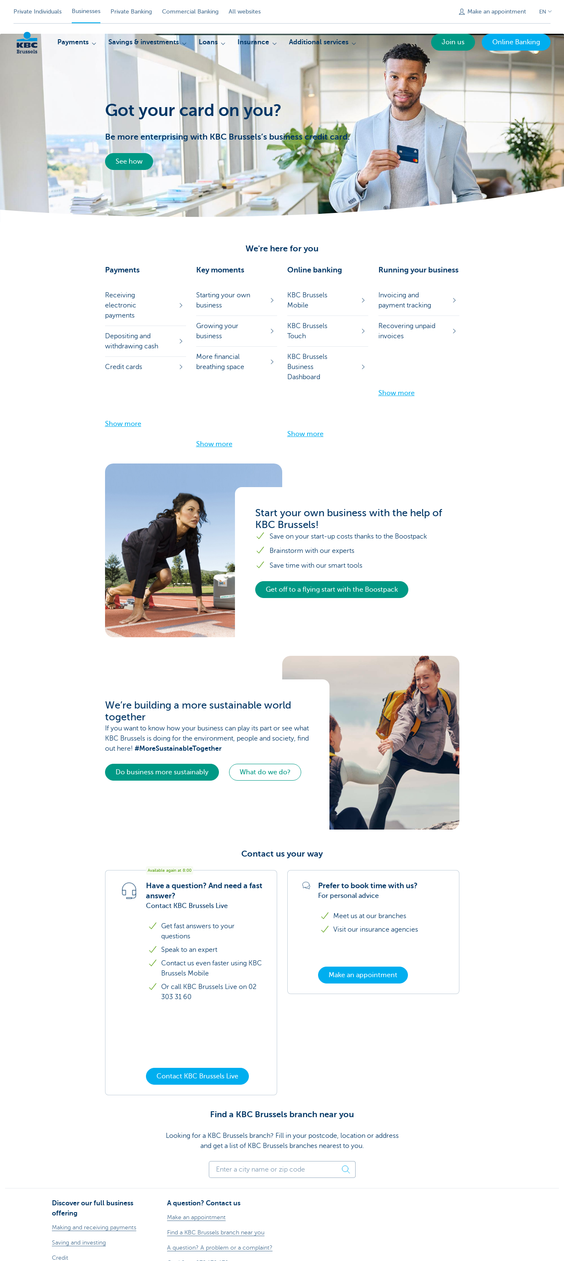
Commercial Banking (190, 11)
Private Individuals (37, 11)
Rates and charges (86, 1245)
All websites (245, 11)
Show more (123, 392)
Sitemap (127, 1245)
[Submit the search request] (441, 11)
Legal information (166, 1245)
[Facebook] (448, 1245)
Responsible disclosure (300, 1245)
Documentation (243, 1245)
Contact (206, 1245)
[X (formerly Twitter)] (460, 1245)
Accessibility (352, 1245)
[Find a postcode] (346, 1062)
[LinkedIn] (472, 1245)
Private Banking (131, 11)
